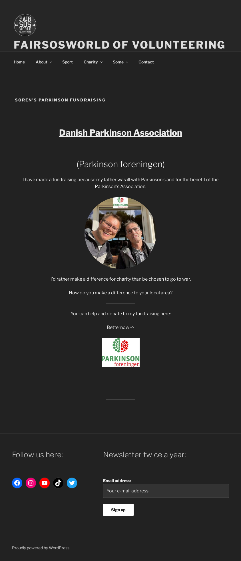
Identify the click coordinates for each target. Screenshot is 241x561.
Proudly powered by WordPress (40, 547)
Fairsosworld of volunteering (120, 45)
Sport (67, 61)
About (44, 61)
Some (121, 61)
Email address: (166, 488)
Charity (93, 61)
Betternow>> (120, 327)
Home (19, 61)
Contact (146, 61)
